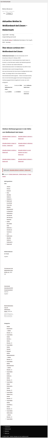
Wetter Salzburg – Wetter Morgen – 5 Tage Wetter (9, 378)
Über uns (7, 433)
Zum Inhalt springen (5, 1)
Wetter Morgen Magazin (9, 349)
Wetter (10, 40)
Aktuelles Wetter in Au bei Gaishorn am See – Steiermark (24, 152)
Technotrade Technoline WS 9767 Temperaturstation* (8, 288)
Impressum (7, 426)
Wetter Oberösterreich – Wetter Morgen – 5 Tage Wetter (10, 367)
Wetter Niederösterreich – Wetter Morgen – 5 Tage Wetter (10, 357)
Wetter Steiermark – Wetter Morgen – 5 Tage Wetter (10, 388)
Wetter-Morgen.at (7, 8)
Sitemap (7, 431)
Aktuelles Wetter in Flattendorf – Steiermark (10, 241)
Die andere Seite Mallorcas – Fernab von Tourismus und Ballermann (9, 230)
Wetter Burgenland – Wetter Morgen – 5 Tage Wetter (9, 330)
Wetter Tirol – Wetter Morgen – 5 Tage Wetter (10, 397)
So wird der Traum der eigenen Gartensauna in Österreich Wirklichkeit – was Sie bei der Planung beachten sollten (10, 212)
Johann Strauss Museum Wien (9, 189)
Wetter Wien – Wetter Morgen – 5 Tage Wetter (9, 416)
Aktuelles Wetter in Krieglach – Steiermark (9, 198)
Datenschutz (8, 429)
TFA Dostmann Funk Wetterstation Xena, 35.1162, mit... (8, 270)
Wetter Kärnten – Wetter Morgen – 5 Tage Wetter (9, 341)
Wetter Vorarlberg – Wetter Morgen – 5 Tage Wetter (10, 406)
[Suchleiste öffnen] (4, 13)
